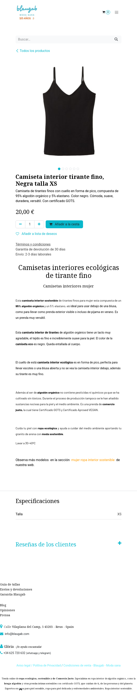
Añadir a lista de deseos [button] (36, 234)
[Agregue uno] (39, 224)
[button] (21, 167)
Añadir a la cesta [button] (64, 224)
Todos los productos (33, 51)
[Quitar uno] (20, 224)
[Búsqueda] (116, 39)
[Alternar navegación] (116, 12)
